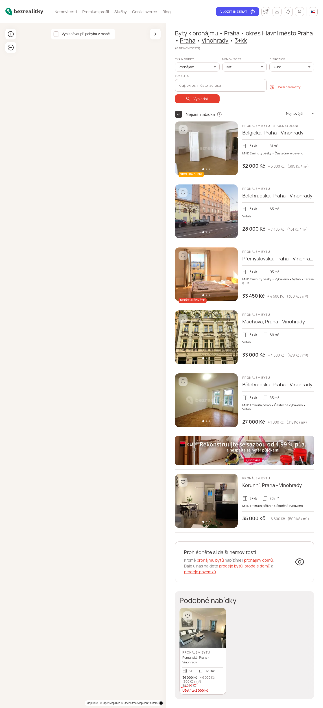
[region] (83, 365)
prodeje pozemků (200, 571)
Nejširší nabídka (200, 114)
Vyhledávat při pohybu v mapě (86, 34)
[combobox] (221, 83)
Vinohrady (215, 40)
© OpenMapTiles (110, 703)
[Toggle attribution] (161, 703)
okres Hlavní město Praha (279, 33)
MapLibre (92, 703)
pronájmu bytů (210, 560)
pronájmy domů (258, 560)
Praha (232, 33)
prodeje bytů (231, 566)
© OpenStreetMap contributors (139, 703)
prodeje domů (257, 566)
